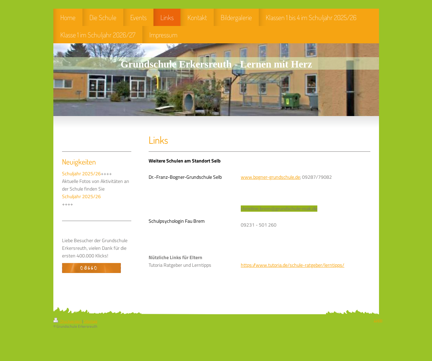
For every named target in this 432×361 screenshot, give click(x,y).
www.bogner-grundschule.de (270, 177)
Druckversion (67, 321)
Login (378, 320)
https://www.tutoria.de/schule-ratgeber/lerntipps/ (292, 265)
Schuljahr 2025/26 (81, 173)
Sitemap (90, 321)
